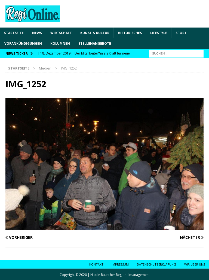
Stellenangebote (94, 43)
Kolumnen (60, 43)
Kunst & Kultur (94, 33)
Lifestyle (158, 33)
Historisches (130, 33)
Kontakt (96, 264)
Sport (181, 33)
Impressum (120, 264)
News (37, 33)
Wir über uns (194, 264)
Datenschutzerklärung (156, 264)
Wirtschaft (61, 33)
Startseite (14, 33)
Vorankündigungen (23, 43)
